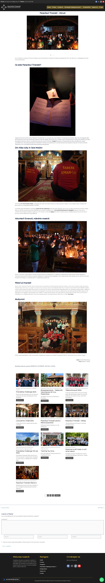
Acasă (49, 7)
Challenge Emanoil (28, 448)
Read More (20, 400)
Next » (57, 495)
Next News (101, 507)
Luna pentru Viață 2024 (25, 421)
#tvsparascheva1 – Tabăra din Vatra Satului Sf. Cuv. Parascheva (52, 392)
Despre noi (95, 7)
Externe (31, 418)
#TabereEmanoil (57, 388)
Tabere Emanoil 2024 (73, 390)
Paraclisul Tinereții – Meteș (75, 421)
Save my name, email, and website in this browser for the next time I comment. (24, 542)
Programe (60, 7)
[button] (73, 7)
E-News (54, 7)
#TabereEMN (86, 7)
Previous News (4, 507)
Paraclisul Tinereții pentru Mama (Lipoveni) (50, 422)
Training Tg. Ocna (47, 451)
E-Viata (101, 7)
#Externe (52, 388)
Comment (4, 519)
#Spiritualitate (59, 418)
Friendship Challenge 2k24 (26, 392)
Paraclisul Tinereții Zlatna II (26, 483)
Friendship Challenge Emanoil (73, 7)
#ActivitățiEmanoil (27, 388)
